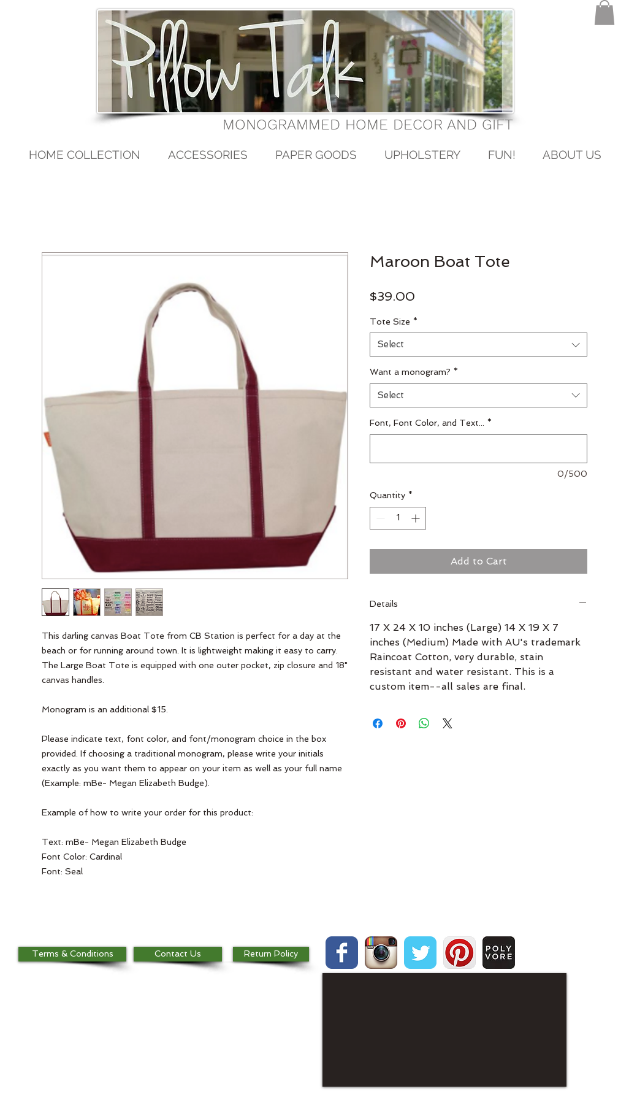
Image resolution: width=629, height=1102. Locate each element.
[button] (604, 12)
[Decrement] (379, 518)
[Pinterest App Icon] (459, 952)
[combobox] (478, 344)
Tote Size (393, 321)
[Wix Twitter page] (420, 952)
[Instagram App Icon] (381, 952)
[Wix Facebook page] (342, 952)
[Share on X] (447, 723)
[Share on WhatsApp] (424, 723)
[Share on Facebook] (377, 723)
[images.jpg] (498, 952)
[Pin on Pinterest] (401, 723)
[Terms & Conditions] (72, 954)
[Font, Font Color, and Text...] (478, 449)
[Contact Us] (178, 954)
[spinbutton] (398, 518)
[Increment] (416, 518)
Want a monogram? (414, 372)
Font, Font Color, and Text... (431, 423)
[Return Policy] (271, 954)
